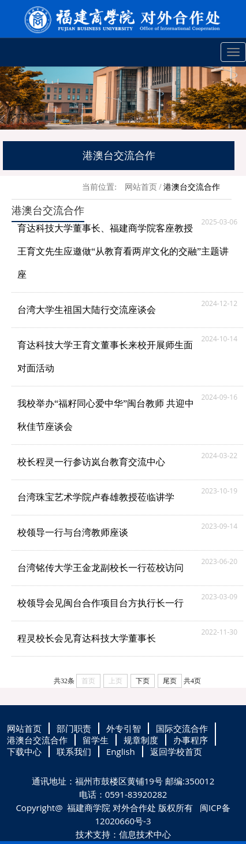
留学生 (96, 740)
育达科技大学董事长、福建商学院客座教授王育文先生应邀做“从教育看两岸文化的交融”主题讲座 (123, 251)
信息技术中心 (145, 834)
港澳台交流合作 (191, 187)
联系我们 (74, 751)
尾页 (170, 681)
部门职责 (74, 728)
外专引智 (123, 728)
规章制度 (141, 740)
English (120, 751)
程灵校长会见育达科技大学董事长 (86, 638)
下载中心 (24, 751)
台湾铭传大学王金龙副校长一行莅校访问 (100, 568)
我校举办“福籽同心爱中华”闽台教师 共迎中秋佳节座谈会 (105, 415)
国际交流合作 (182, 728)
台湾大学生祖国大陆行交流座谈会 (86, 310)
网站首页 (141, 187)
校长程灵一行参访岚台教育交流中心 (91, 462)
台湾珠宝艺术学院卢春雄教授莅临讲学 (95, 497)
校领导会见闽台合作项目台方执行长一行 (100, 603)
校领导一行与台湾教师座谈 (72, 532)
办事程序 (190, 740)
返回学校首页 (176, 751)
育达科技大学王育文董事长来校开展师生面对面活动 (105, 356)
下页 (143, 681)
